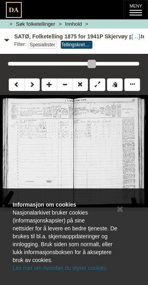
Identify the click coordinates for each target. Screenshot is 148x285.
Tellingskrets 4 (76, 45)
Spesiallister (42, 45)
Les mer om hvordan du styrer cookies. (60, 268)
